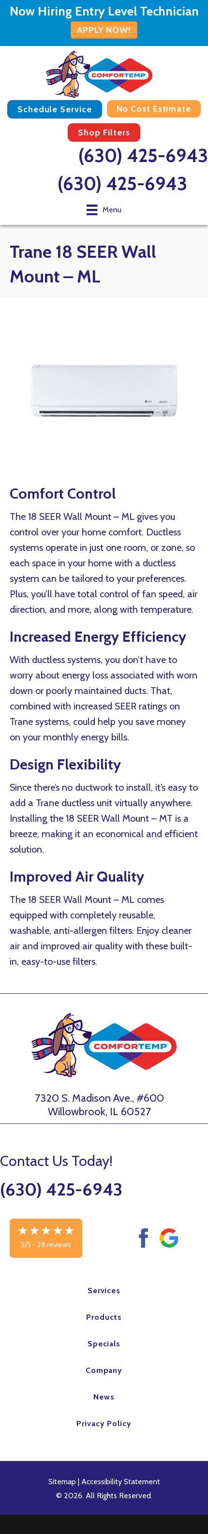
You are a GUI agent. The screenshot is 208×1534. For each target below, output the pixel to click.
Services (104, 1290)
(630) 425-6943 (143, 155)
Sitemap (62, 1481)
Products (104, 1317)
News (104, 1396)
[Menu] (104, 210)
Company (104, 1370)
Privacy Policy (104, 1423)
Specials (104, 1343)
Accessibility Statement (120, 1481)
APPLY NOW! (104, 30)
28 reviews (54, 1244)
